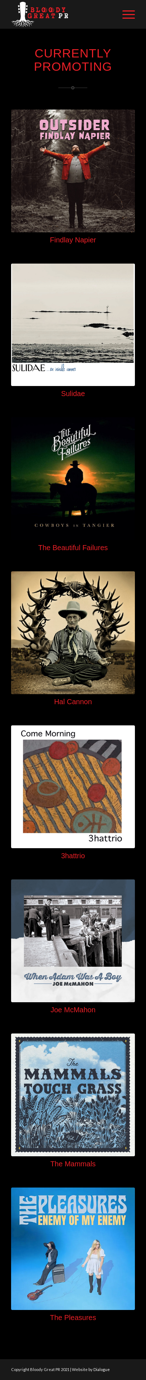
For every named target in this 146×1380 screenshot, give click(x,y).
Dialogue (101, 1369)
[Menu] (125, 14)
